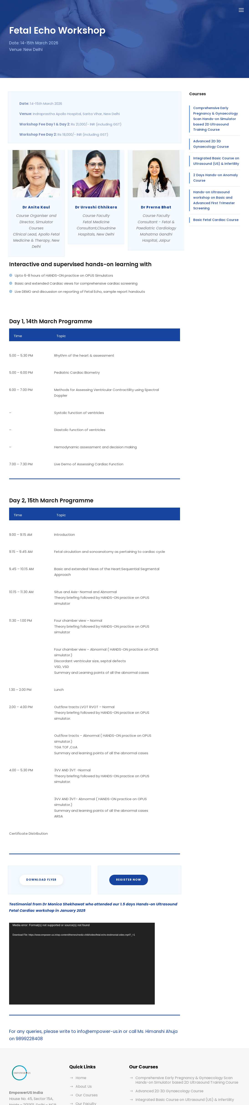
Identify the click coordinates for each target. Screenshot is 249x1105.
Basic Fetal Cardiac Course (212, 211)
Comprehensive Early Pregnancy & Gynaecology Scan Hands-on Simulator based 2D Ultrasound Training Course (216, 118)
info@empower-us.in (32, 1075)
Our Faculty (85, 1053)
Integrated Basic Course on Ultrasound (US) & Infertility (212, 157)
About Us (83, 1036)
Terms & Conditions (91, 1088)
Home (80, 1027)
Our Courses (86, 1045)
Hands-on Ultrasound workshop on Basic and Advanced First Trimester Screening (215, 194)
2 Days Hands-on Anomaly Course (212, 174)
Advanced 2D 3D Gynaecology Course (215, 140)
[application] (82, 913)
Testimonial (85, 1062)
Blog (79, 1070)
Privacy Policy (87, 1079)
